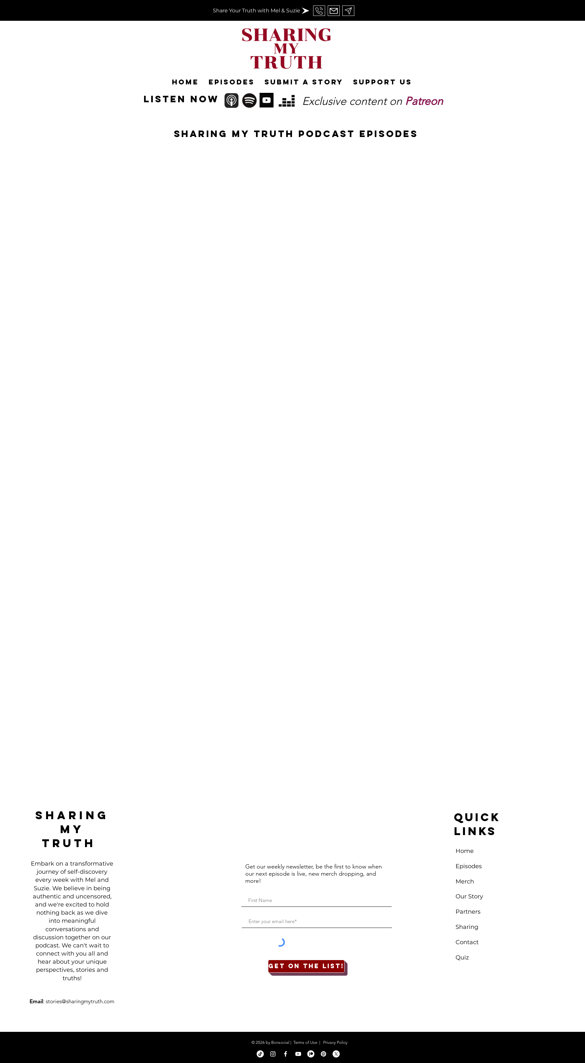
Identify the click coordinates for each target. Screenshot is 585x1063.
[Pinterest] (323, 1053)
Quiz (462, 957)
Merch (466, 881)
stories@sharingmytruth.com (80, 1001)
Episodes (469, 866)
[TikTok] (260, 1053)
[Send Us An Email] (319, 11)
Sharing (467, 927)
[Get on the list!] (306, 966)
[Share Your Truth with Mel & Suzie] (256, 11)
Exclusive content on (372, 101)
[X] (336, 1053)
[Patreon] (310, 1053)
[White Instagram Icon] (272, 1053)
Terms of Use (305, 1042)
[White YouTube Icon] (298, 1053)
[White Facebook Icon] (285, 1053)
